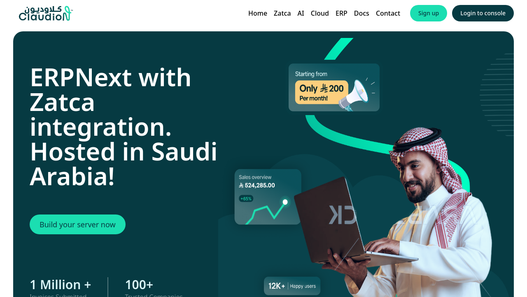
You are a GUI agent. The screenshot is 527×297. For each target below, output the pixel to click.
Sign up (428, 13)
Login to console (483, 13)
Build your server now (78, 224)
